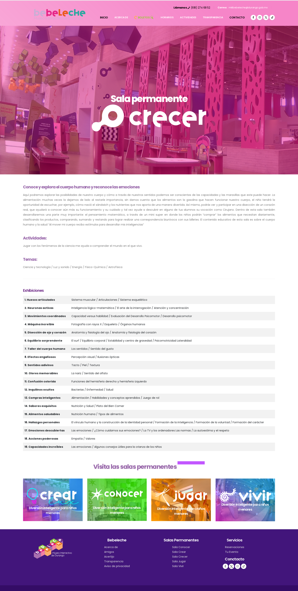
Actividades (188, 17)
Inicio (104, 17)
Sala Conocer (181, 547)
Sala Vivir (178, 566)
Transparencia (213, 17)
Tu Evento (231, 552)
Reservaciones (234, 547)
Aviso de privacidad (117, 566)
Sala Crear (179, 552)
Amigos (109, 552)
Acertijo (109, 557)
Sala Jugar (179, 561)
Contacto (237, 17)
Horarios (167, 17)
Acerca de (121, 17)
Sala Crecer (180, 557)
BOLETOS (144, 17)
